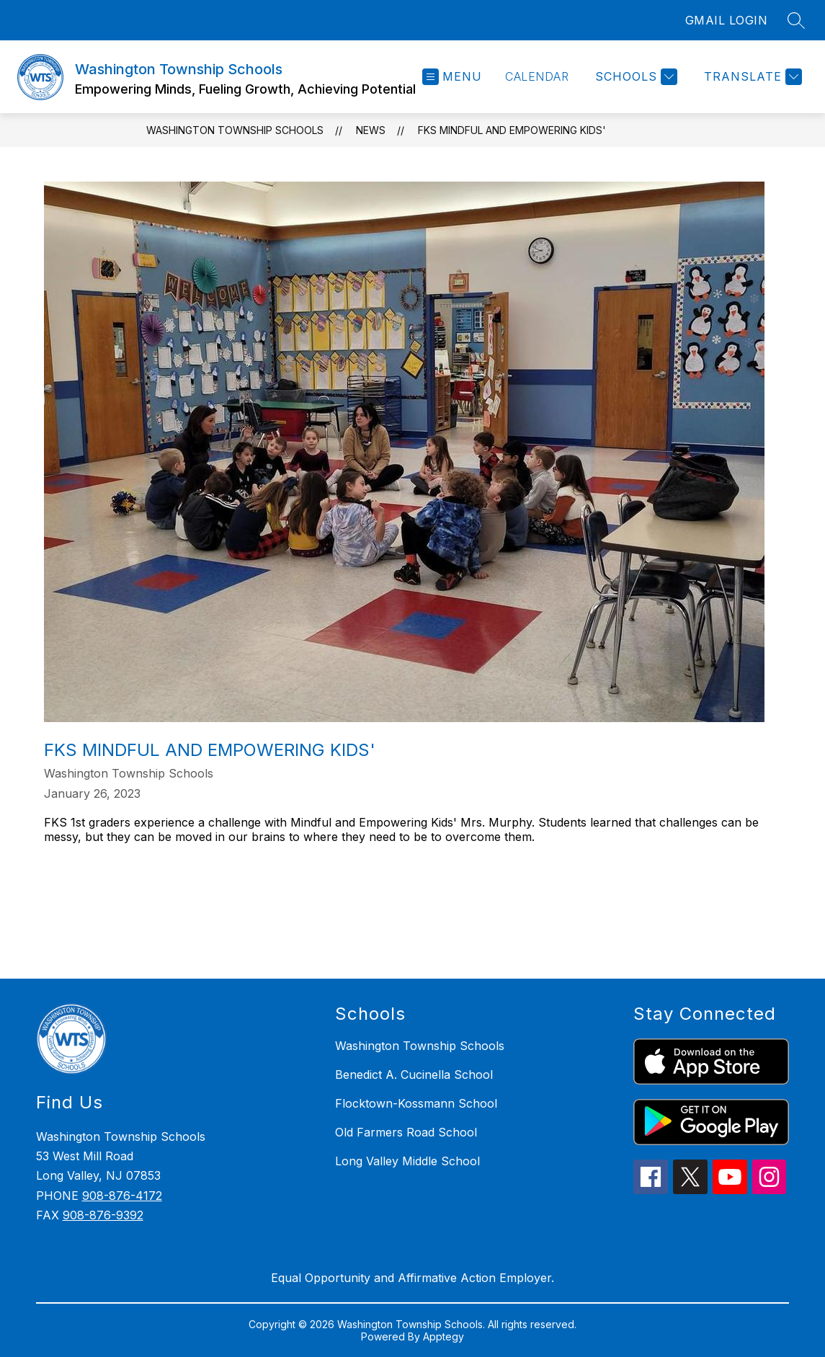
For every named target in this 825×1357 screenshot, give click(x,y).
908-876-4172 (122, 1195)
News (370, 130)
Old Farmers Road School (406, 1132)
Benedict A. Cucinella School (414, 1074)
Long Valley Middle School (407, 1161)
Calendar (536, 76)
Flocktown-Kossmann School (416, 1103)
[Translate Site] (751, 77)
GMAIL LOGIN (726, 20)
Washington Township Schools (235, 130)
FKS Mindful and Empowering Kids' (512, 130)
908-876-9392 (103, 1215)
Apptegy (443, 1336)
